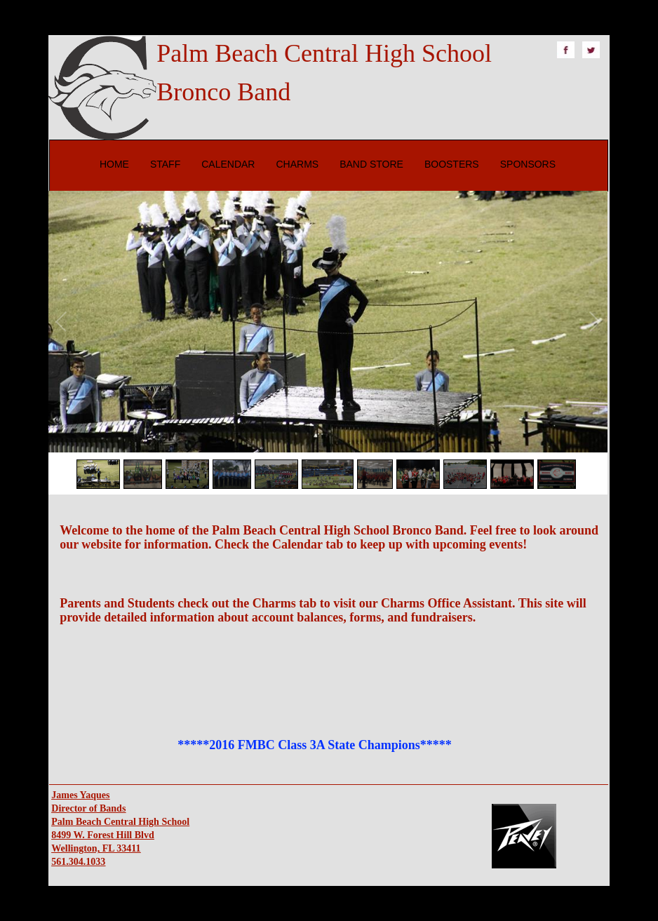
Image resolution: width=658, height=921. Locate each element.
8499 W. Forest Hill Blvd (102, 835)
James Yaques (80, 795)
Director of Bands (88, 808)
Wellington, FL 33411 (95, 848)
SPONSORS (528, 164)
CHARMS (297, 164)
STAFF (165, 164)
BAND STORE (371, 164)
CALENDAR (228, 164)
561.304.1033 (78, 861)
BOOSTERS (451, 164)
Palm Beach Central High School (120, 821)
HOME (114, 164)
